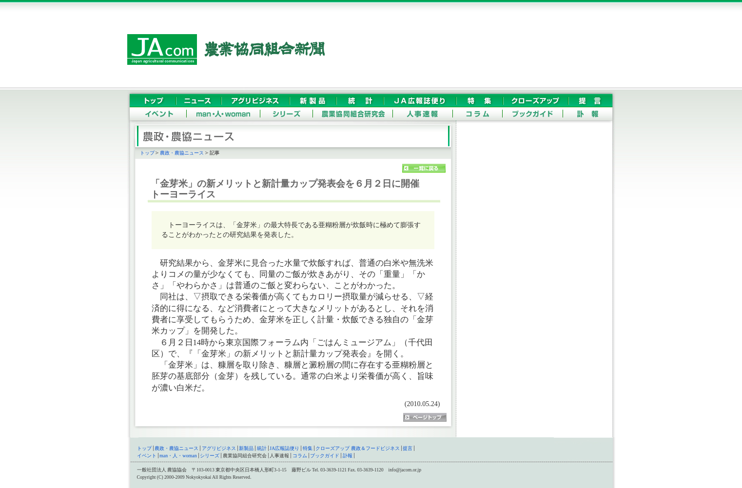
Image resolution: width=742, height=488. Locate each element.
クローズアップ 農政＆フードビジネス (357, 448)
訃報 (347, 455)
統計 (262, 448)
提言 (407, 448)
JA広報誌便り (284, 448)
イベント (146, 455)
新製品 (246, 448)
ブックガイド (324, 455)
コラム (300, 455)
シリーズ (209, 455)
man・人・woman (178, 455)
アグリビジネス (219, 448)
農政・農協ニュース (182, 153)
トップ (147, 153)
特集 (307, 448)
